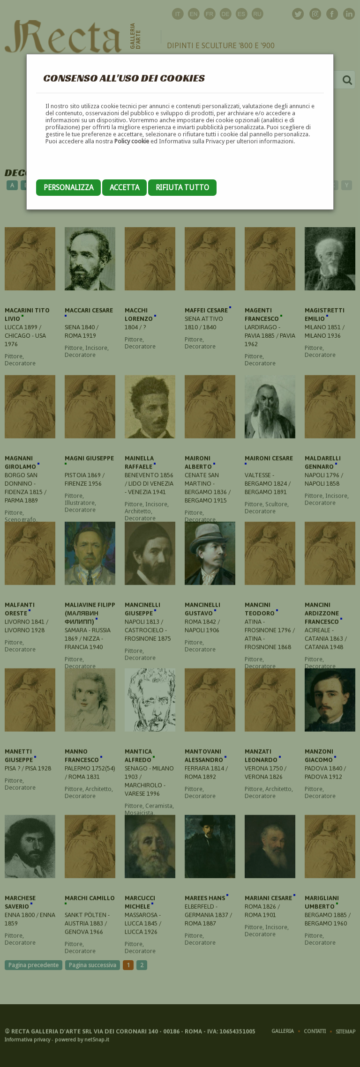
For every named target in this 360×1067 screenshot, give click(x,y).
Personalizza (68, 187)
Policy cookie (131, 141)
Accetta (124, 187)
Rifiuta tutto (182, 187)
